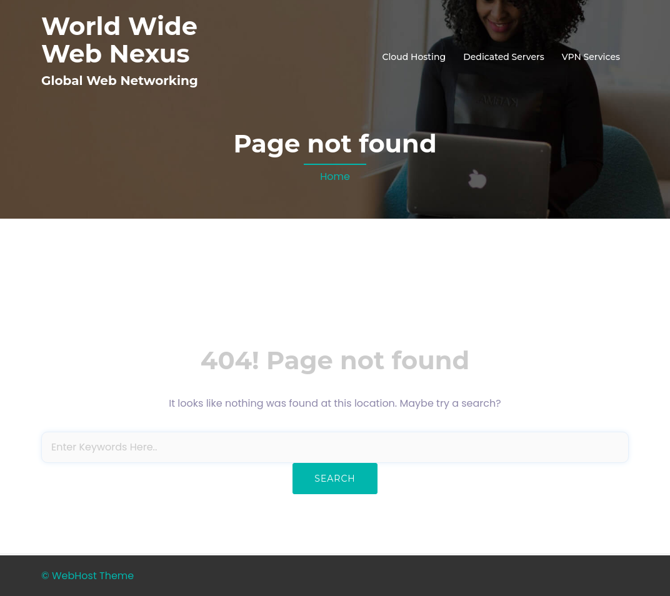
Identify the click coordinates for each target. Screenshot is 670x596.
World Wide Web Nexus (119, 40)
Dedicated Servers (503, 56)
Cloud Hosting (414, 56)
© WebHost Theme (87, 576)
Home (335, 176)
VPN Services (591, 56)
